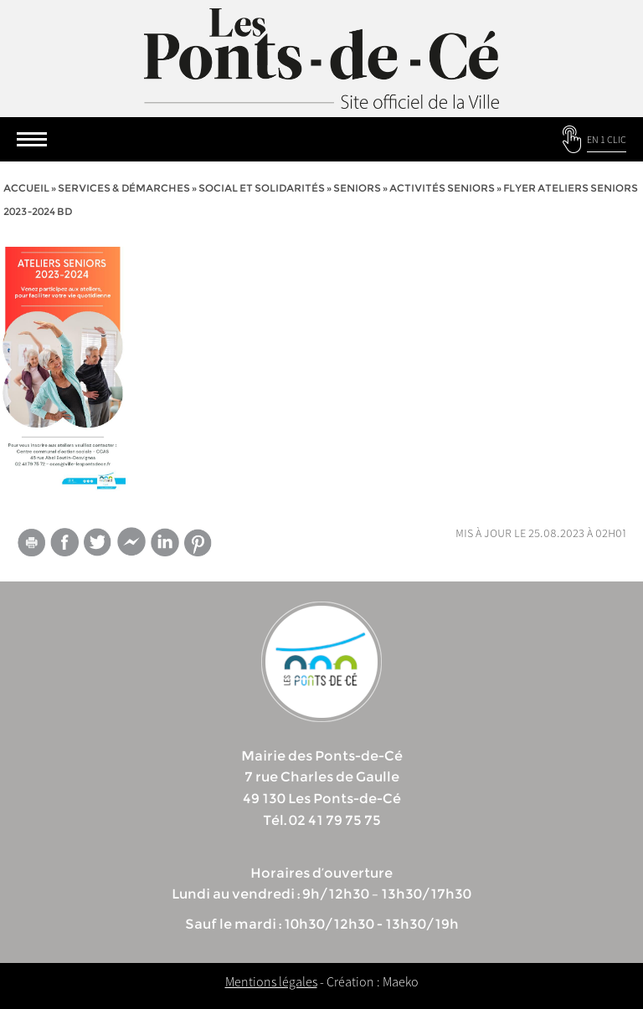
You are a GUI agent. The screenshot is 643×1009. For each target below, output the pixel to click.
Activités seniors (442, 188)
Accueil (26, 188)
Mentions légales (271, 981)
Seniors (357, 188)
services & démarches (124, 188)
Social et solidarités (261, 188)
